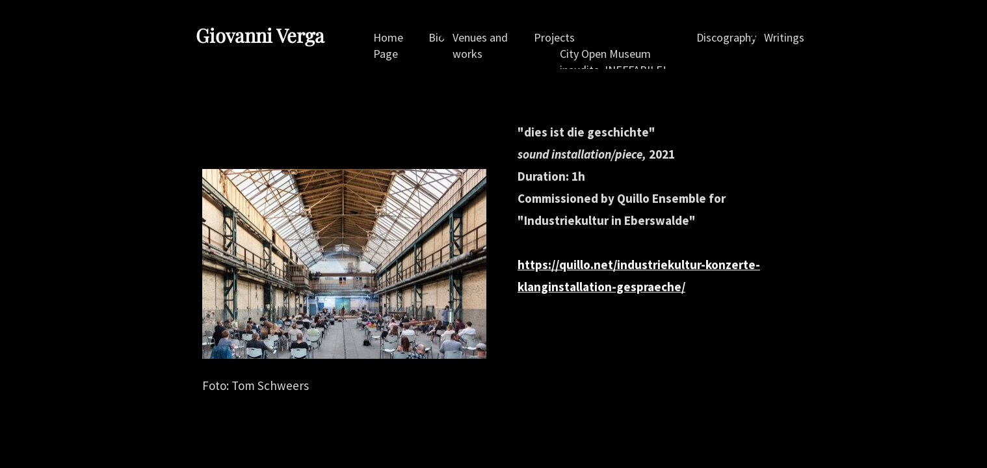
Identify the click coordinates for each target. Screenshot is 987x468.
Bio (436, 37)
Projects (554, 37)
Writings (784, 37)
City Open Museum (605, 53)
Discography (726, 37)
